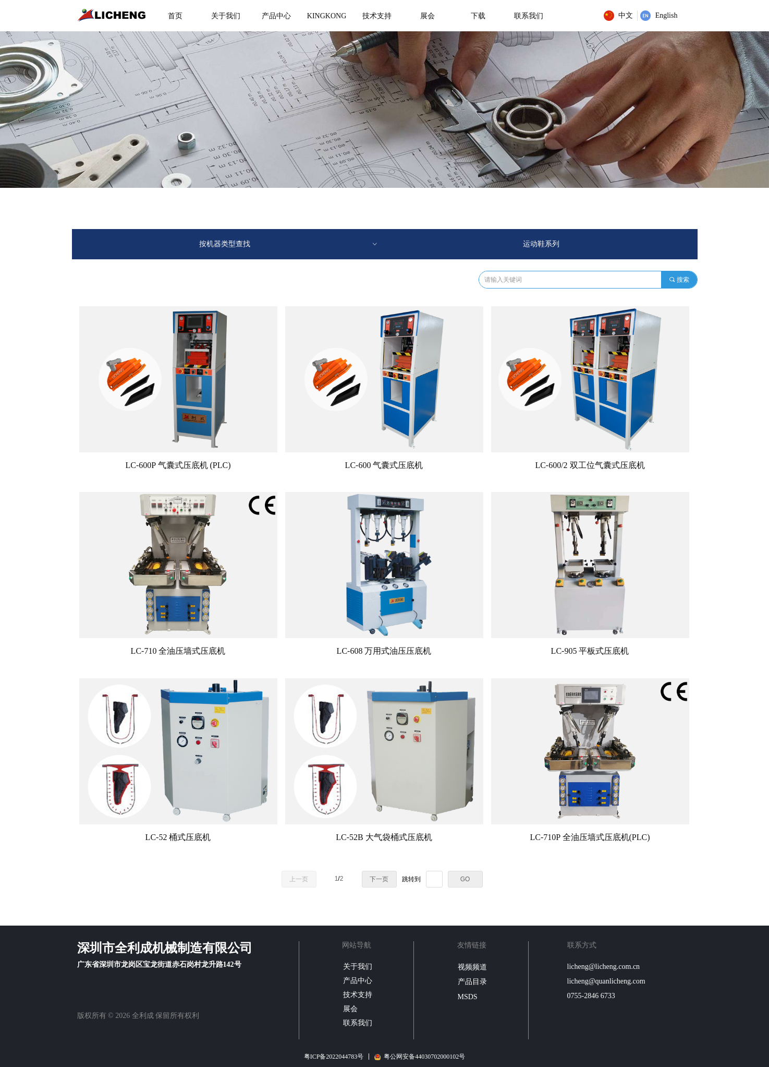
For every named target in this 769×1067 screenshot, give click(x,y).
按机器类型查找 (289, 244)
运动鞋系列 (541, 244)
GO (465, 879)
